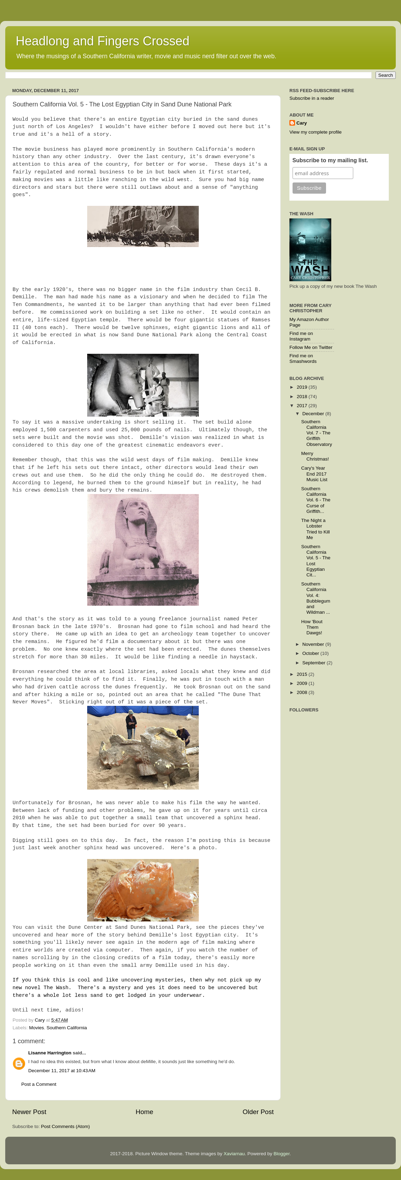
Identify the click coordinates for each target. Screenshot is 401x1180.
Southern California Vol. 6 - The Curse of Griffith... (316, 500)
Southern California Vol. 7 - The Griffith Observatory (316, 433)
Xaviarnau (234, 1153)
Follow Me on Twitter (311, 347)
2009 (303, 683)
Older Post (258, 1111)
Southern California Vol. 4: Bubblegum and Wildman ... (315, 598)
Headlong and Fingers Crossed (102, 41)
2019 (303, 387)
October (311, 653)
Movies (36, 1027)
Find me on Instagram (301, 336)
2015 (303, 674)
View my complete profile (315, 132)
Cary (301, 123)
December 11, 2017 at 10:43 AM (62, 1070)
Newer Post (29, 1111)
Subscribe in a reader (311, 98)
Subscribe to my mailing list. (330, 160)
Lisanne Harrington (49, 1052)
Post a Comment (38, 1084)
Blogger (282, 1153)
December (313, 413)
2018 (303, 396)
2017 (303, 405)
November (313, 644)
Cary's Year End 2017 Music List (314, 473)
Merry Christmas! (315, 456)
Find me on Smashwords (303, 358)
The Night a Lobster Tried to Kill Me (315, 529)
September (314, 662)
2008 (303, 692)
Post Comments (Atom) (65, 1126)
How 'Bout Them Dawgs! (312, 627)
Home (144, 1111)
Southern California (67, 1027)
